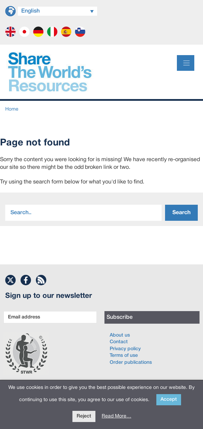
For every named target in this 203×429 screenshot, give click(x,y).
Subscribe (120, 317)
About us (120, 335)
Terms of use (124, 355)
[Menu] (185, 63)
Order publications (131, 362)
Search (181, 212)
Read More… (116, 416)
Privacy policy (125, 349)
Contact (119, 342)
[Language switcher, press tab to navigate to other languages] (57, 11)
